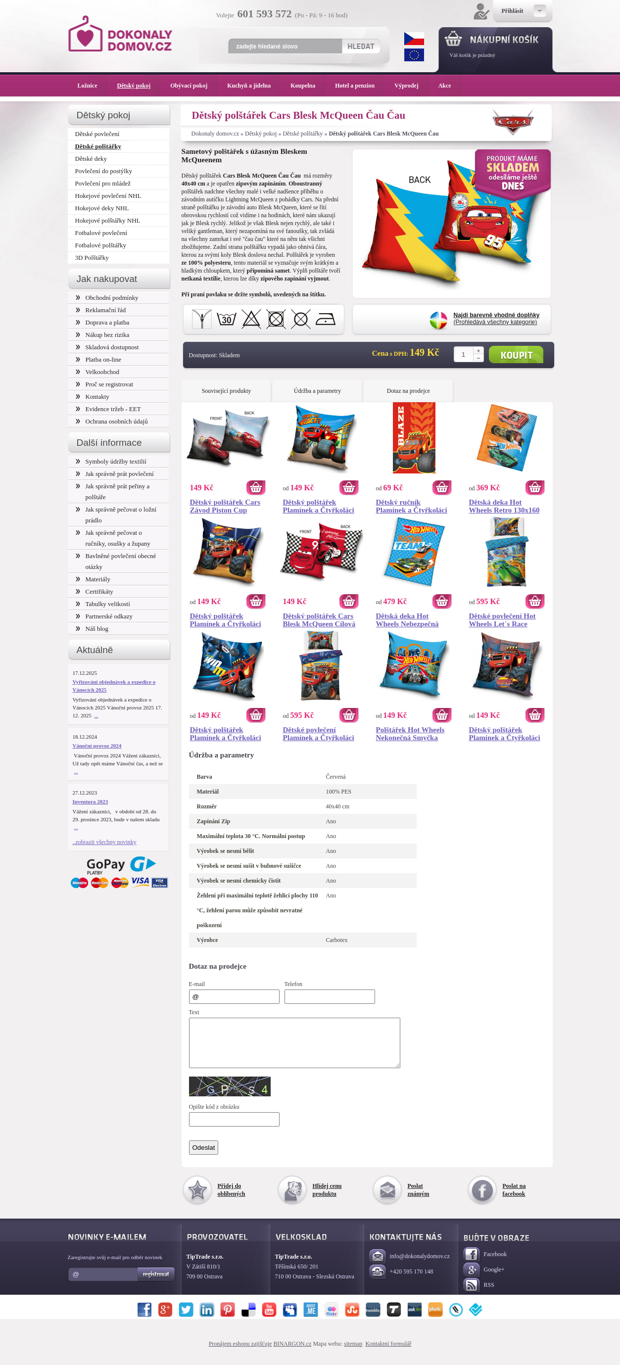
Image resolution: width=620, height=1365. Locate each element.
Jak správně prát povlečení (115, 473)
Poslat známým (418, 1198)
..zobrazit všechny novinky (105, 842)
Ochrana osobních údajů (112, 421)
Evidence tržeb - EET (108, 409)
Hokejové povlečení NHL (108, 195)
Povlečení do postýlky (103, 171)
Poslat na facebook (514, 1198)
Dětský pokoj (261, 133)
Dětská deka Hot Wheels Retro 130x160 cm (504, 506)
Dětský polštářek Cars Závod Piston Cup (225, 506)
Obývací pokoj (193, 85)
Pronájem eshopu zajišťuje (240, 1352)
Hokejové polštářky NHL (108, 220)
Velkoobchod (98, 372)
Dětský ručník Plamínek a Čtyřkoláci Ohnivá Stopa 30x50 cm (413, 506)
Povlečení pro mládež (103, 183)
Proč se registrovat (105, 384)
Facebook (485, 1263)
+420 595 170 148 (401, 1281)
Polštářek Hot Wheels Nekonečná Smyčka (410, 734)
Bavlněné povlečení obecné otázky (116, 561)
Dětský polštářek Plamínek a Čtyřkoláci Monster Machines (504, 734)
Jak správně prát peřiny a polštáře (113, 491)
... (96, 715)
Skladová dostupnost (107, 347)
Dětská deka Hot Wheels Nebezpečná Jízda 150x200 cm (407, 620)
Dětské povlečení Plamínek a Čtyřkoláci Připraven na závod (318, 734)
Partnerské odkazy (104, 616)
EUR (414, 54)
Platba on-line (98, 359)
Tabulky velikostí (103, 604)
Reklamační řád (101, 310)
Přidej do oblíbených (231, 1198)
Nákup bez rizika (103, 334)
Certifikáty (94, 591)
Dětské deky (91, 158)
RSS (478, 1294)
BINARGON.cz (292, 1352)
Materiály (93, 579)
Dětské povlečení (97, 134)
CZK (414, 38)
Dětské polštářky (303, 133)
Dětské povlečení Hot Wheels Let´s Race (502, 620)
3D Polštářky (92, 257)
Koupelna (307, 85)
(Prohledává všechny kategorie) (497, 319)
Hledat (361, 46)
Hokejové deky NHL (102, 208)
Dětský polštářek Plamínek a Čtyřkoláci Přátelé (225, 620)
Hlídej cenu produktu (327, 1198)
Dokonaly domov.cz (215, 133)
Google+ (484, 1279)
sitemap (353, 1352)
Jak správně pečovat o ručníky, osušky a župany (113, 538)
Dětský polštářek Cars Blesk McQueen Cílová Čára (319, 620)
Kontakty (92, 396)
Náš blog (92, 628)
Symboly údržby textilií (111, 461)
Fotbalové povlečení (101, 232)
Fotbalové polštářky (101, 245)
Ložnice (92, 85)
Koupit (516, 354)
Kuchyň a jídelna (254, 85)
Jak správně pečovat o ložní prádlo (116, 515)
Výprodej (411, 85)
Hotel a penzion (359, 85)
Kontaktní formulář (388, 1352)
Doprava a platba (103, 322)
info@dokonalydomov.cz (409, 1265)
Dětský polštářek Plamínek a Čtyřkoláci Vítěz (225, 734)
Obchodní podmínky (107, 297)
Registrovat (157, 1283)
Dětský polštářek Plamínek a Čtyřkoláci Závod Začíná (318, 506)
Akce (446, 85)
